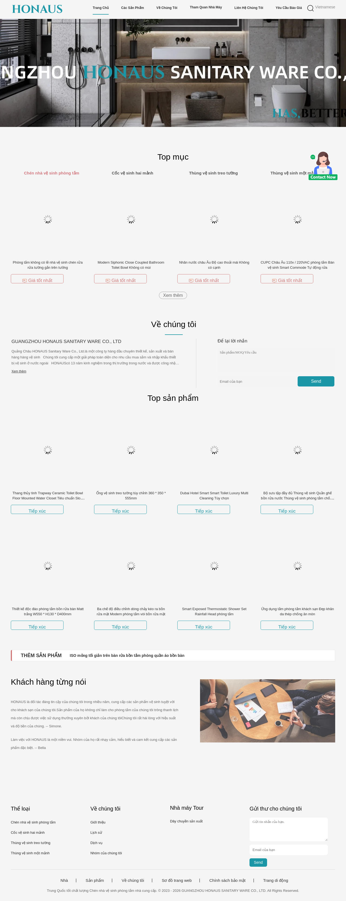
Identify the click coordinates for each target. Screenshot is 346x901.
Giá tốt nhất (37, 280)
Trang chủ (101, 8)
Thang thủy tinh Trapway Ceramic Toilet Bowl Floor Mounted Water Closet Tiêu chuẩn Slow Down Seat (47, 498)
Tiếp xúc (37, 511)
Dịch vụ (96, 843)
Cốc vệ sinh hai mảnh (28, 833)
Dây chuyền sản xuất (186, 821)
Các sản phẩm (132, 8)
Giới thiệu (97, 822)
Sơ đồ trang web (177, 880)
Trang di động (275, 880)
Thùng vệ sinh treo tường (30, 843)
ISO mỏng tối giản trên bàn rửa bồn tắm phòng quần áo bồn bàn (127, 655)
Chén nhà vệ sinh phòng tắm (33, 822)
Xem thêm (173, 295)
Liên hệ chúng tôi (248, 8)
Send (316, 381)
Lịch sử (96, 833)
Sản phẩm (95, 880)
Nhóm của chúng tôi (106, 853)
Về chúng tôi (167, 8)
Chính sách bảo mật (227, 880)
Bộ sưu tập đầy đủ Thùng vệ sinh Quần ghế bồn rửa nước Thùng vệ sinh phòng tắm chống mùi (297, 498)
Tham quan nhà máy (206, 7)
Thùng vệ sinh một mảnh (30, 853)
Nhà (64, 880)
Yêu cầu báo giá (289, 8)
